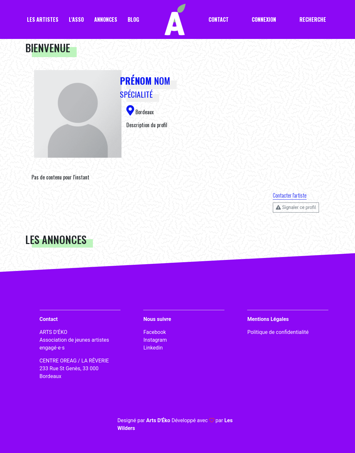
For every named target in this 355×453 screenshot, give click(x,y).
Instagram (155, 340)
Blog (133, 19)
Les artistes (42, 19)
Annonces (105, 19)
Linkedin (153, 348)
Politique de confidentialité (278, 332)
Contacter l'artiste (290, 195)
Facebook (154, 332)
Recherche (312, 19)
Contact (219, 19)
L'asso (76, 19)
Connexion (264, 19)
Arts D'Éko (158, 420)
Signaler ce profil (296, 207)
